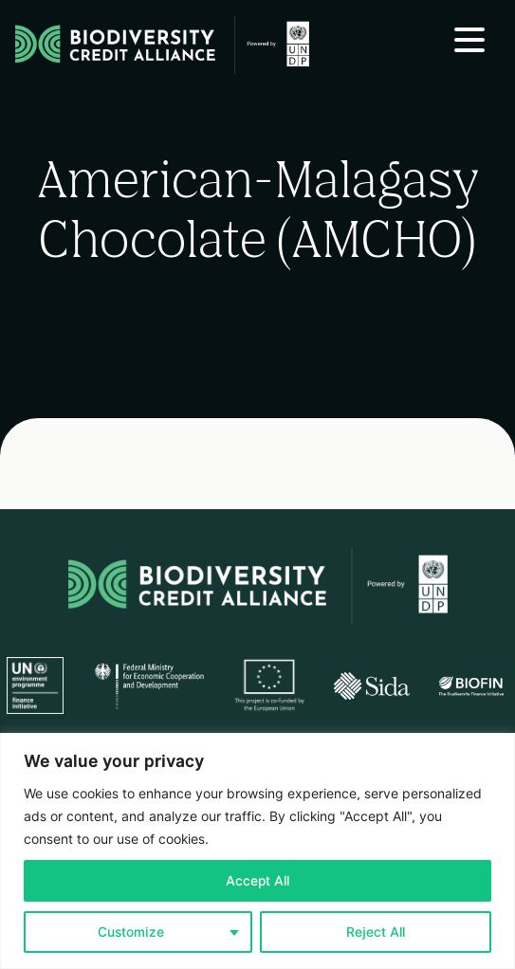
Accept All (257, 880)
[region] (257, 851)
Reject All (375, 932)
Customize (131, 932)
